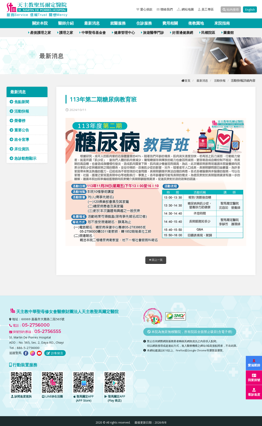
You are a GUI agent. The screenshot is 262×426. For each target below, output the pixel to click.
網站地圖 (185, 9)
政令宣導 (19, 139)
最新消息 (92, 23)
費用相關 (170, 23)
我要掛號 (254, 378)
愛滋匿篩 (254, 363)
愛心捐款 (144, 9)
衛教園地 (196, 23)
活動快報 (219, 80)
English (250, 9)
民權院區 (207, 32)
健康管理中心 (123, 32)
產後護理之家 (39, 32)
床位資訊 (19, 148)
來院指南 (222, 23)
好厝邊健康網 (181, 32)
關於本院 (40, 23)
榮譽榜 (17, 120)
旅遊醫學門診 (152, 32)
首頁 (184, 80)
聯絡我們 (165, 9)
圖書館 (227, 32)
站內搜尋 (231, 9)
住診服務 (144, 23)
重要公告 (19, 130)
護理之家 (65, 32)
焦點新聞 (19, 101)
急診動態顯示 (23, 158)
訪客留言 (55, 353)
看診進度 (254, 392)
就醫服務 (118, 23)
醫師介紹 (66, 23)
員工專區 (206, 9)
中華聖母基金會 (92, 32)
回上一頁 (156, 260)
